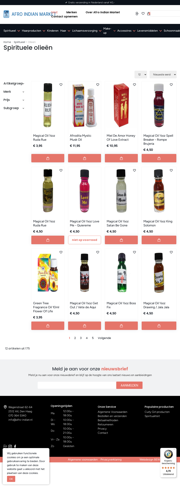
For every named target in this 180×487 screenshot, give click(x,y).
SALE (54, 12)
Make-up (107, 30)
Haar (63, 30)
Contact (103, 432)
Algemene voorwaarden (83, 459)
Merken (71, 12)
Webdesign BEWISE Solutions (158, 459)
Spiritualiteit (152, 416)
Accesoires (124, 30)
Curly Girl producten (157, 412)
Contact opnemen (64, 16)
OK (11, 479)
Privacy (102, 428)
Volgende (104, 338)
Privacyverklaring (111, 459)
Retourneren (105, 424)
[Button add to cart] (47, 158)
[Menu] (174, 450)
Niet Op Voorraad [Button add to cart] (84, 240)
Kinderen (52, 30)
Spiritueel (10, 30)
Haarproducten (31, 30)
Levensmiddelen (147, 30)
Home (7, 42)
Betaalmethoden (108, 420)
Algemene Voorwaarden (112, 412)
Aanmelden (129, 385)
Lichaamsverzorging (84, 30)
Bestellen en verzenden (112, 416)
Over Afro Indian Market (103, 12)
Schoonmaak (172, 30)
